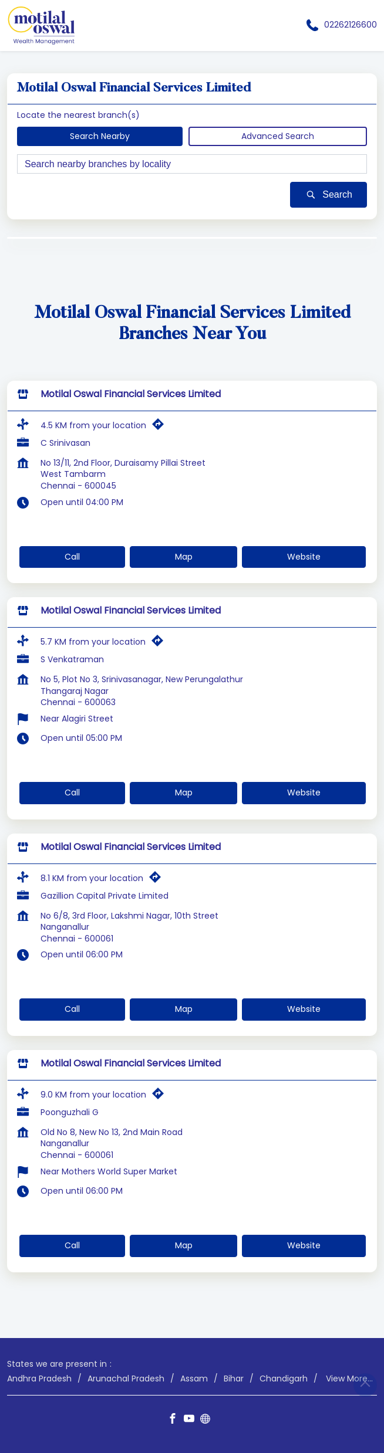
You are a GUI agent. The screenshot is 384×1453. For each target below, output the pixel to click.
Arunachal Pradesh (125, 1378)
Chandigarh (284, 1378)
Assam (194, 1378)
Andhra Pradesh (39, 1378)
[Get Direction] (161, 426)
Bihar (234, 1378)
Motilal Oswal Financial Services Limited (131, 394)
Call (72, 556)
